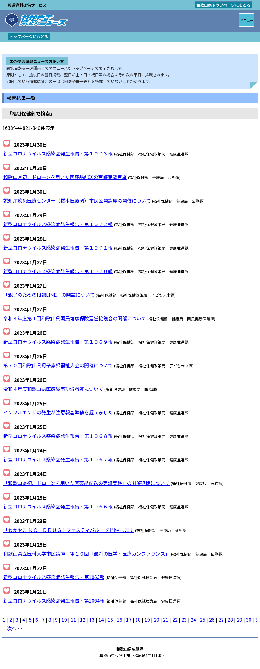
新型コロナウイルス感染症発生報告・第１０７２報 (58, 224)
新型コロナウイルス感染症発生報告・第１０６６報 (58, 506)
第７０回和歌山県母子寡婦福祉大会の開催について (58, 365)
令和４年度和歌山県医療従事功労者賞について (53, 388)
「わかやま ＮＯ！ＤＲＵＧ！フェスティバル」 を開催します (68, 529)
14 (101, 619)
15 (110, 619)
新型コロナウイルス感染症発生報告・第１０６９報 (58, 341)
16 (119, 619)
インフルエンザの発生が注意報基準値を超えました (58, 412)
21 (165, 619)
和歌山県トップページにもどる (223, 5)
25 (202, 619)
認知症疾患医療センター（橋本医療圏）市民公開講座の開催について (77, 200)
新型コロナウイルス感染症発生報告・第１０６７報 (58, 459)
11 (73, 619)
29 (239, 619)
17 (128, 619)
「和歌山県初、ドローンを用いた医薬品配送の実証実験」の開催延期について (86, 482)
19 (147, 619)
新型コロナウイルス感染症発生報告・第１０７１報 (58, 247)
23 (184, 619)
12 (82, 619)
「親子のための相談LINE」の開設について (49, 294)
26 (211, 619)
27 (221, 619)
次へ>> (12, 628)
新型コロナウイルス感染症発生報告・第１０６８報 (58, 435)
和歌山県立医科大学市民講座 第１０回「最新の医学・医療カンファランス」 (86, 553)
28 (230, 619)
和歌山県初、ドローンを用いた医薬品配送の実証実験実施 (65, 177)
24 (193, 619)
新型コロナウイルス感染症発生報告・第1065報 (53, 577)
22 (175, 619)
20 (156, 619)
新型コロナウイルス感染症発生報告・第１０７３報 (58, 153)
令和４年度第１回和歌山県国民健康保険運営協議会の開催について (74, 318)
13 (92, 619)
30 (248, 619)
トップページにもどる (29, 36)
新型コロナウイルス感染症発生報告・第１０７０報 (58, 271)
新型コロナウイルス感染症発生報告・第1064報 (53, 600)
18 (138, 619)
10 (64, 619)
